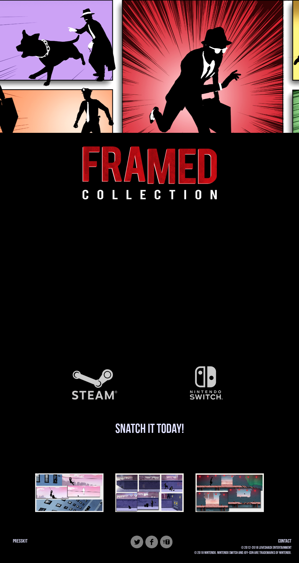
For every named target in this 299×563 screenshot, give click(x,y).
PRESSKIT (20, 541)
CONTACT (284, 541)
